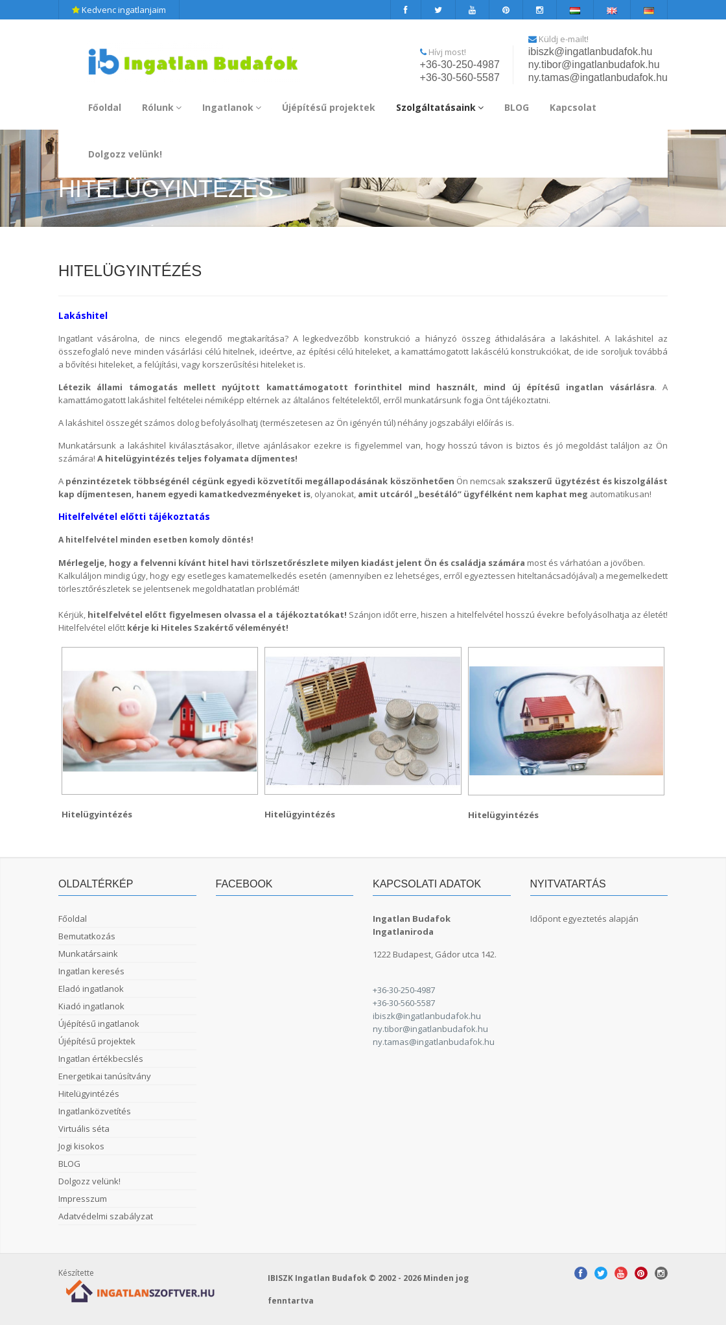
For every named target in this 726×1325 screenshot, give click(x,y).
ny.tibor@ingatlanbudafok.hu (594, 64)
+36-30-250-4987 (460, 64)
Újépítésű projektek (328, 107)
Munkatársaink (88, 953)
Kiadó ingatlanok (91, 1006)
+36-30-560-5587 (460, 77)
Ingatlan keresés (91, 971)
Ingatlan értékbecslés (100, 1058)
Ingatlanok (231, 107)
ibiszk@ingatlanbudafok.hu (590, 51)
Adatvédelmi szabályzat (105, 1216)
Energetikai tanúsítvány (104, 1076)
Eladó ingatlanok (91, 988)
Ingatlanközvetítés (94, 1111)
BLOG (516, 107)
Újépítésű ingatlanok (98, 1023)
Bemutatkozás (86, 936)
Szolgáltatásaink (440, 107)
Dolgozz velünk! (125, 154)
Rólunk (162, 107)
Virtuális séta (84, 1128)
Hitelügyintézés (88, 1093)
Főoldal (104, 107)
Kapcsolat (573, 107)
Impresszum (82, 1198)
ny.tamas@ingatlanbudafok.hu (598, 77)
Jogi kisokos (81, 1146)
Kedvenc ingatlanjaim (119, 10)
